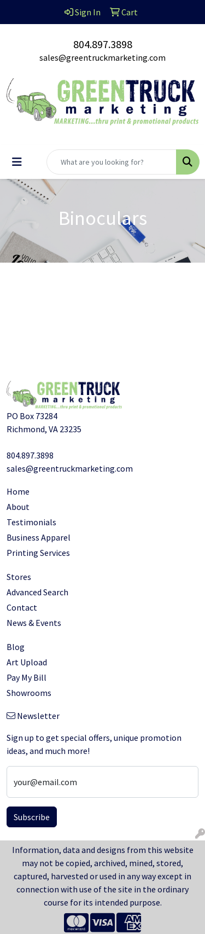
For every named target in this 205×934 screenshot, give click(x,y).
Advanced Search (37, 592)
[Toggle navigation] (16, 162)
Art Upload (27, 662)
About (18, 506)
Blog (16, 646)
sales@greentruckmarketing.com (102, 57)
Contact (22, 607)
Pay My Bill (26, 677)
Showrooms (29, 692)
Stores (19, 576)
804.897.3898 (102, 44)
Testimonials (31, 522)
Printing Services (38, 552)
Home (18, 491)
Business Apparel (39, 537)
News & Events (34, 622)
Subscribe (32, 816)
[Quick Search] (111, 162)
